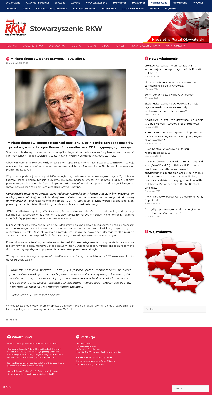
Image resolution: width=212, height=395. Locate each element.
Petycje (120, 45)
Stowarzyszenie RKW (66, 29)
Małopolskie (119, 3)
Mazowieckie (138, 3)
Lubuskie (75, 3)
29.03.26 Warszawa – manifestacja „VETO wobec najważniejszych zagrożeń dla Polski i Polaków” (173, 69)
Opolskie (154, 9)
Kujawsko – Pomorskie (37, 3)
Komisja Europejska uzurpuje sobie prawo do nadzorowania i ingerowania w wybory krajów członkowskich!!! (173, 136)
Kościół (91, 45)
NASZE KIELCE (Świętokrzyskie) (51, 9)
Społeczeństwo (33, 45)
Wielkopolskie (109, 9)
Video (105, 45)
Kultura (75, 45)
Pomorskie (11, 9)
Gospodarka (56, 45)
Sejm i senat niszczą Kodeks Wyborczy (169, 94)
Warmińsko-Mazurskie (84, 9)
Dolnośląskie (13, 3)
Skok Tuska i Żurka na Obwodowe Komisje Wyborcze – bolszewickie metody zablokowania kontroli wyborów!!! (171, 107)
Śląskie (26, 9)
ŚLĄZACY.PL (171, 9)
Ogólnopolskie (159, 3)
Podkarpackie (180, 3)
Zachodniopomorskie (133, 9)
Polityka (11, 45)
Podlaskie (198, 3)
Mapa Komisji (177, 46)
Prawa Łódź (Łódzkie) (96, 3)
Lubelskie (60, 3)
